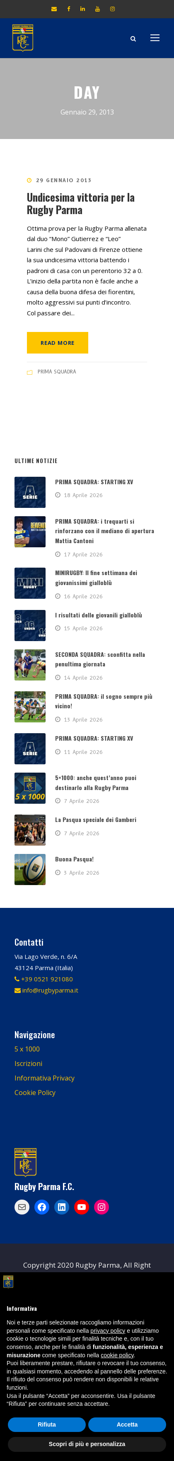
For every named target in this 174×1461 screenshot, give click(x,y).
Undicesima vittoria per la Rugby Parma (81, 203)
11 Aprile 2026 (83, 752)
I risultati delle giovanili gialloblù (98, 614)
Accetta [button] (127, 1424)
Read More (58, 342)
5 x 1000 (27, 1049)
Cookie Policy (35, 1092)
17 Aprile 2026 (83, 554)
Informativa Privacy (45, 1078)
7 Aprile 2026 (81, 801)
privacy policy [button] (107, 1330)
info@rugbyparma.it (46, 990)
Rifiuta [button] (47, 1424)
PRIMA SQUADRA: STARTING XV (94, 481)
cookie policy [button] (117, 1355)
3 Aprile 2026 (81, 872)
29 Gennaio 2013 (64, 180)
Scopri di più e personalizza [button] (87, 1444)
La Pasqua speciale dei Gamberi (95, 819)
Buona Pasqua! (74, 858)
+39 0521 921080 (44, 979)
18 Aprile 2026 (83, 495)
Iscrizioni (28, 1063)
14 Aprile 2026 (83, 677)
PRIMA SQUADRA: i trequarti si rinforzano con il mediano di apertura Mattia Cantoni (104, 531)
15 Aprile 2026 (83, 628)
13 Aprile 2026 (83, 719)
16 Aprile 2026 (83, 596)
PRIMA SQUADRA (57, 371)
